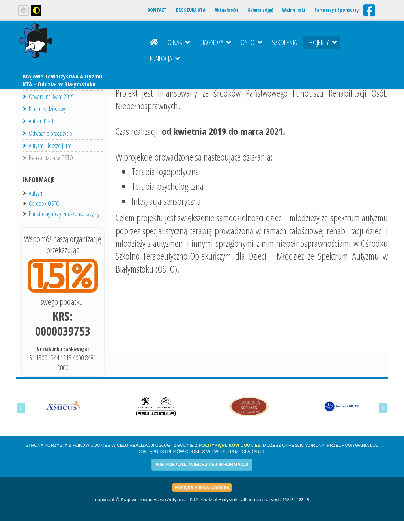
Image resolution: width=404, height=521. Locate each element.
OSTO (251, 42)
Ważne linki (293, 10)
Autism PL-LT (38, 121)
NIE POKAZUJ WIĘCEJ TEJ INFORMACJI (202, 464)
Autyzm (36, 193)
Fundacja (165, 58)
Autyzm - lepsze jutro (47, 145)
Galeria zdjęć (260, 10)
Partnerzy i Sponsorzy (336, 10)
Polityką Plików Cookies (229, 445)
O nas (179, 42)
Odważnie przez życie (47, 133)
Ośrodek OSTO (44, 203)
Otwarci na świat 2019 (48, 96)
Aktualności (226, 10)
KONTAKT (157, 10)
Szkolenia (284, 42)
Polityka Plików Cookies (202, 487)
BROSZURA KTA (190, 10)
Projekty (322, 42)
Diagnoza (215, 42)
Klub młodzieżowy (44, 109)
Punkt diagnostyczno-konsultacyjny (64, 213)
